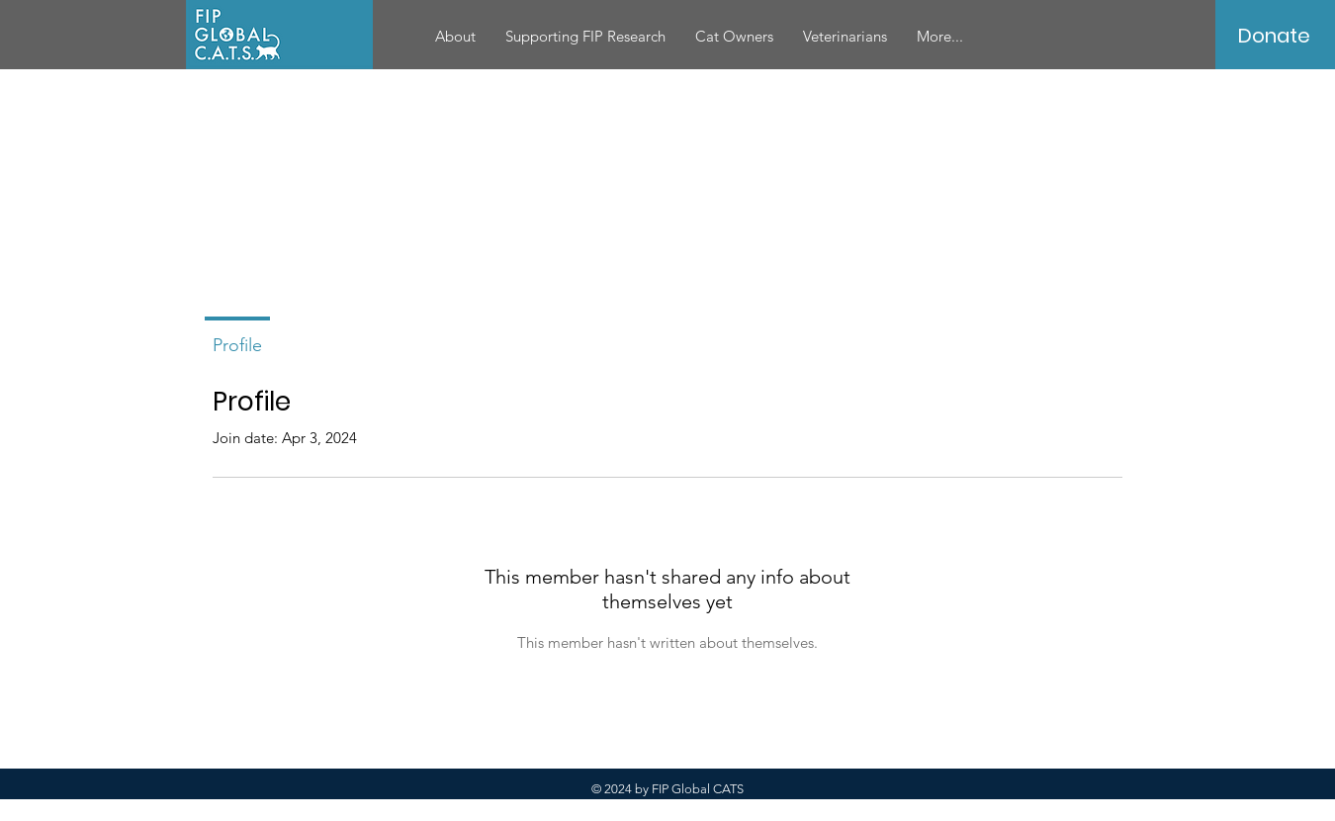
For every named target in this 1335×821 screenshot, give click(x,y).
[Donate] (1274, 35)
